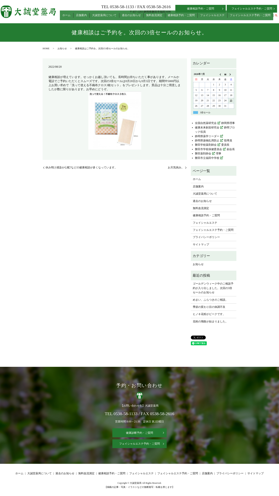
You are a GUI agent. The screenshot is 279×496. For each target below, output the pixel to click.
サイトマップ (201, 244)
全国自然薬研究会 (206, 123)
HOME (46, 48)
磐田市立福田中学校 (207, 158)
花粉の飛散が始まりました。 (210, 321)
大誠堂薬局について (118, 17)
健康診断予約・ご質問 (139, 432)
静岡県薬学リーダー (207, 136)
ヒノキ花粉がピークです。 (209, 314)
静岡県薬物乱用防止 (207, 140)
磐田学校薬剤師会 (206, 144)
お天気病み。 (176, 167)
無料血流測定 (163, 17)
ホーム (86, 17)
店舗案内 (98, 17)
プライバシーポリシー (206, 237)
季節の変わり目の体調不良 (209, 307)
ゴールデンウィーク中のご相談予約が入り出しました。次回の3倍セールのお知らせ (213, 288)
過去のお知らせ (142, 17)
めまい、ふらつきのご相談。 (210, 299)
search (276, 17)
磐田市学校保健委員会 (208, 149)
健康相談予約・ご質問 (187, 17)
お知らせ (62, 48)
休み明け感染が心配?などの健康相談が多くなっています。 (81, 167)
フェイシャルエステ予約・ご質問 (251, 17)
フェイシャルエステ (216, 17)
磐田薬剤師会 (203, 153)
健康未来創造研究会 (207, 127)
